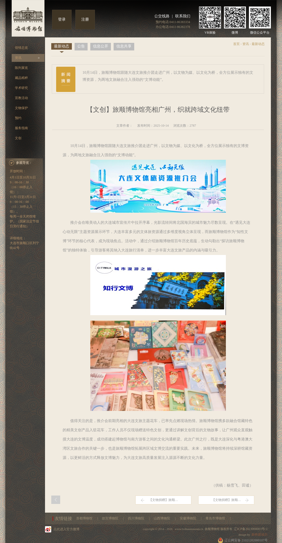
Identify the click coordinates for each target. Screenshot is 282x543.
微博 (235, 32)
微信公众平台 (260, 32)
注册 (85, 19)
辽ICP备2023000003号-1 (251, 529)
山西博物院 (162, 518)
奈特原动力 (259, 534)
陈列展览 (21, 68)
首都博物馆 (84, 518)
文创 (18, 138)
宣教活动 (21, 98)
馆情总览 (21, 48)
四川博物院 (136, 518)
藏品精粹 (21, 78)
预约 (18, 118)
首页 (236, 44)
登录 (62, 19)
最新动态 (61, 46)
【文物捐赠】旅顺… (163, 500)
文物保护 (21, 108)
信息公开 (100, 46)
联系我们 (182, 16)
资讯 (18, 58)
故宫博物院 (110, 518)
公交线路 (161, 16)
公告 (81, 46)
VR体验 (210, 32)
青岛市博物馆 (216, 518)
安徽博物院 (188, 518)
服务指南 (21, 128)
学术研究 (21, 88)
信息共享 (124, 46)
